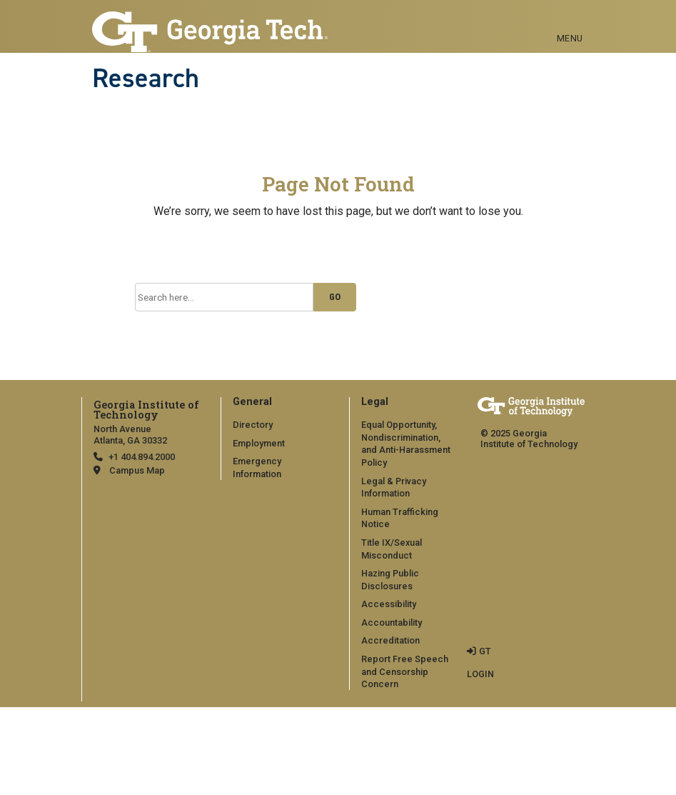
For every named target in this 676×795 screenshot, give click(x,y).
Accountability (391, 622)
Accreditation (390, 640)
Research (145, 77)
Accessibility (388, 604)
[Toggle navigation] (570, 22)
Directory (253, 424)
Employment (259, 443)
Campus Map (137, 470)
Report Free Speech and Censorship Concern (404, 671)
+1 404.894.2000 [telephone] (142, 456)
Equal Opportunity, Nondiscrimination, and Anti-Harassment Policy (405, 443)
